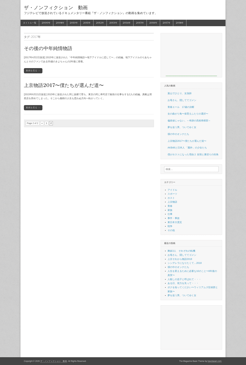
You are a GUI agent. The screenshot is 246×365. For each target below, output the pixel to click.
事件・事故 (174, 218)
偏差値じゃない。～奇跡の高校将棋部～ (189, 120)
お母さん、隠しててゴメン (182, 100)
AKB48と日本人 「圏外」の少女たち (187, 147)
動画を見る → (33, 70)
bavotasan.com (215, 361)
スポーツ (172, 193)
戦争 (170, 226)
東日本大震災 (175, 222)
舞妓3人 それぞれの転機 (181, 250)
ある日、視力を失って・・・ (183, 283)
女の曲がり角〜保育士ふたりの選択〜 (188, 113)
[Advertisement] (191, 54)
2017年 (166, 22)
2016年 (153, 22)
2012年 (100, 22)
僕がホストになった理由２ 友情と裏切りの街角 (193, 154)
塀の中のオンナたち (178, 134)
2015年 (140, 22)
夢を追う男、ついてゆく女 (182, 127)
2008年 (60, 22)
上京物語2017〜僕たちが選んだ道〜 (64, 85)
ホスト (171, 198)
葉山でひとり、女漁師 (180, 93)
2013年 (113, 22)
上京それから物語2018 (180, 259)
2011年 (87, 22)
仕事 (170, 214)
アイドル (172, 189)
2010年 (74, 22)
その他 (171, 230)
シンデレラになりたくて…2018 (185, 263)
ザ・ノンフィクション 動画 (56, 7)
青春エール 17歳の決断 (181, 107)
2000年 (46, 22)
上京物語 (172, 201)
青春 (170, 206)
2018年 (180, 22)
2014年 (127, 22)
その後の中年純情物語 (48, 48)
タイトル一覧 (29, 22)
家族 (170, 210)
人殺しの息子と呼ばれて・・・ (184, 279)
